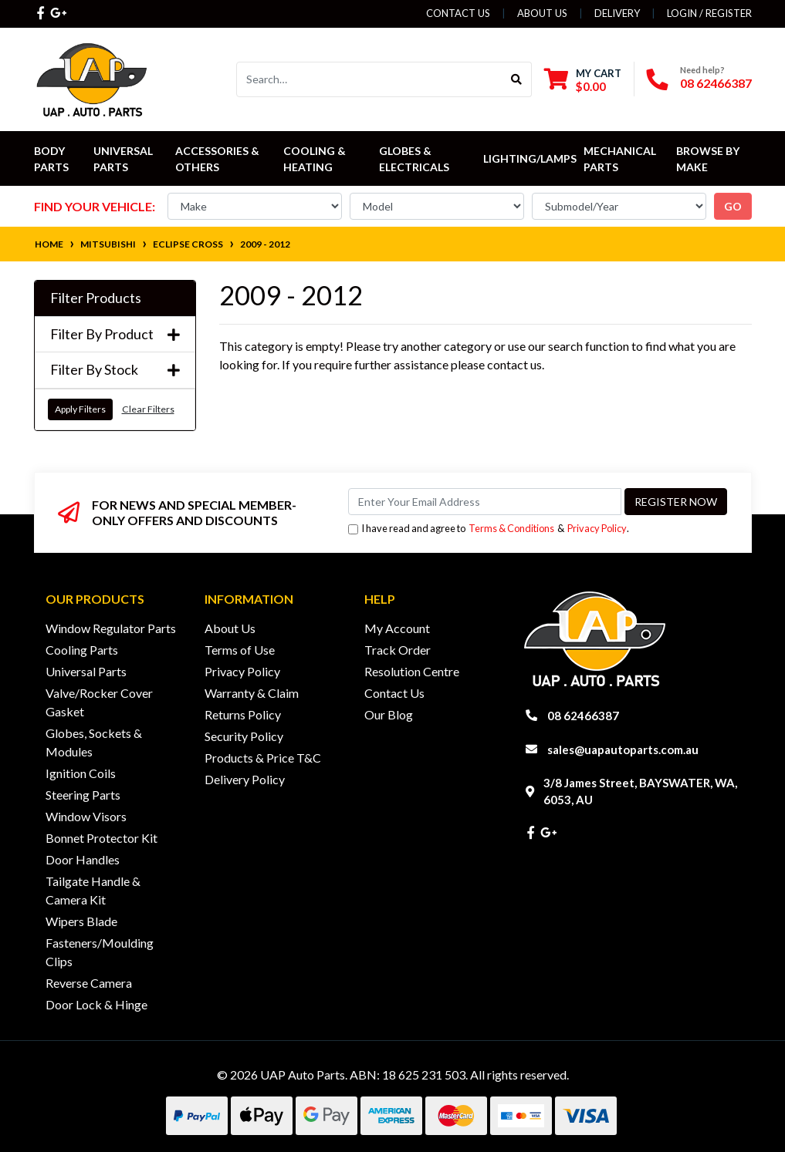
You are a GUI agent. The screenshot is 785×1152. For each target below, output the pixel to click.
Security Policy (244, 736)
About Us (542, 13)
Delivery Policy (245, 779)
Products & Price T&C (263, 757)
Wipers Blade (81, 921)
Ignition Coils (81, 773)
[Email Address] (484, 501)
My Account (397, 628)
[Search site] (517, 79)
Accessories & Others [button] (218, 158)
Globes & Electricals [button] (414, 158)
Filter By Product (115, 334)
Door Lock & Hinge (96, 1004)
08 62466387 (716, 83)
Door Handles (83, 859)
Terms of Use (240, 649)
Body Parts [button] (51, 158)
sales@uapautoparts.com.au (623, 749)
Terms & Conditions (511, 528)
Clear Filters (148, 409)
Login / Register (709, 13)
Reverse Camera (89, 982)
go (733, 206)
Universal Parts (124, 158)
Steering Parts (83, 794)
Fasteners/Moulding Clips (100, 951)
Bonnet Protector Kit (101, 837)
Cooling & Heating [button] (315, 158)
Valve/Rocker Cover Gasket (99, 702)
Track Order (397, 649)
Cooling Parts (82, 649)
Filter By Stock (115, 370)
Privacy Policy (597, 528)
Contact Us (458, 13)
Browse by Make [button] (709, 158)
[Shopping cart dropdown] (582, 80)
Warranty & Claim (252, 692)
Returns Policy (243, 714)
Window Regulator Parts (111, 628)
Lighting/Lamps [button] (530, 158)
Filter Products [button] (95, 298)
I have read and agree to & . (488, 528)
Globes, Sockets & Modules (94, 742)
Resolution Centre (411, 671)
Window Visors (86, 816)
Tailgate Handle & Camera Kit (93, 890)
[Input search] (369, 79)
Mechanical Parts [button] (621, 158)
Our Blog (388, 714)
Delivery (617, 13)
